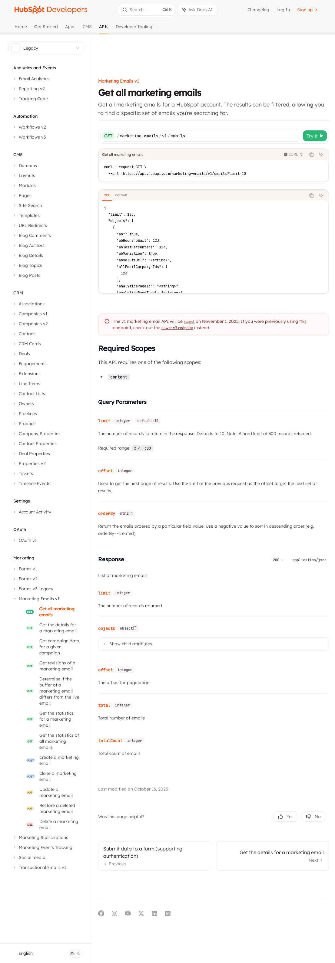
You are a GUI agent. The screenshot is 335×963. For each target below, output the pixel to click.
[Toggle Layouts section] (23, 175)
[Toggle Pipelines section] (24, 413)
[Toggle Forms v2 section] (24, 579)
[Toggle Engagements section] (29, 363)
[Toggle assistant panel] (197, 9)
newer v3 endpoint (208, 296)
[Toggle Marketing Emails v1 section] (35, 599)
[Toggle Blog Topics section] (27, 265)
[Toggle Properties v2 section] (28, 463)
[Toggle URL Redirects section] (29, 225)
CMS (87, 29)
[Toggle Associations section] (28, 304)
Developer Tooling (134, 29)
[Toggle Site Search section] (26, 205)
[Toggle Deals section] (21, 354)
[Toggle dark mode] (75, 953)
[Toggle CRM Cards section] (26, 344)
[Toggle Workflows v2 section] (29, 127)
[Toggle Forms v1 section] (24, 569)
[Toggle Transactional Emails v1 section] (39, 867)
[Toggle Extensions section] (26, 373)
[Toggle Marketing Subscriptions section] (40, 837)
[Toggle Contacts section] (24, 334)
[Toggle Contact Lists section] (28, 393)
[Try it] (315, 104)
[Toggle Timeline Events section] (31, 483)
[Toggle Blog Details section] (27, 255)
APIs (103, 29)
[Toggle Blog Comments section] (31, 235)
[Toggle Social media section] (28, 857)
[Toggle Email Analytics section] (30, 79)
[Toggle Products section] (24, 423)
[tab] (130, 163)
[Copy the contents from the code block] (311, 123)
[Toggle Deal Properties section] (31, 453)
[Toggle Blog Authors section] (28, 245)
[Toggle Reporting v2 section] (28, 88)
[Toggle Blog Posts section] (26, 275)
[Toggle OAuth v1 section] (24, 540)
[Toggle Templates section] (25, 215)
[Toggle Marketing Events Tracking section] (42, 847)
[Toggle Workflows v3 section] (28, 137)
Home (21, 29)
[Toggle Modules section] (23, 185)
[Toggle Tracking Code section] (29, 98)
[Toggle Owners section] (23, 403)
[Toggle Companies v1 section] (29, 314)
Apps (70, 29)
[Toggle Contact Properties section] (34, 443)
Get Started (46, 29)
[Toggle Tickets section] (22, 473)
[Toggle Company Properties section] (36, 433)
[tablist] (213, 164)
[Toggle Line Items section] (26, 383)
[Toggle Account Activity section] (31, 512)
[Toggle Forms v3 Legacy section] (32, 589)
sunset (212, 290)
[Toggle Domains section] (24, 165)
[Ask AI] (321, 123)
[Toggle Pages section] (21, 195)
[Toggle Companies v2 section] (29, 324)
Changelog (258, 9)
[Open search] (146, 9)
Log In (283, 9)
